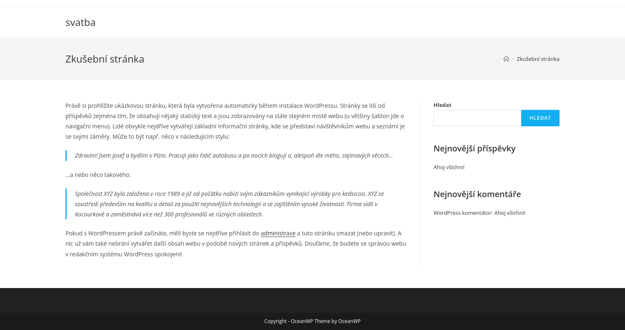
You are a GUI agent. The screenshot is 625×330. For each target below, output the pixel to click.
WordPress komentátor (463, 212)
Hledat (442, 105)
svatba (80, 22)
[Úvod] (506, 59)
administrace (278, 233)
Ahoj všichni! (449, 167)
